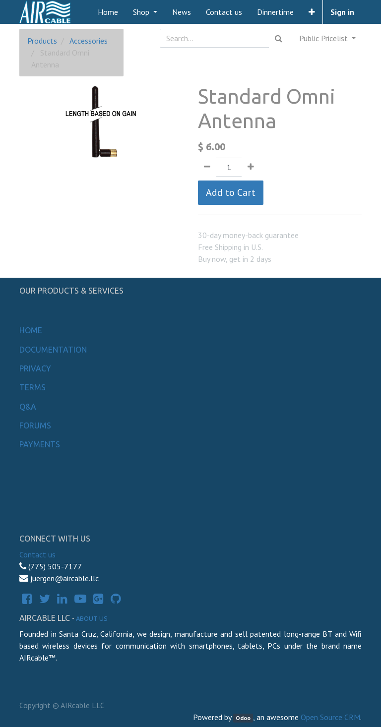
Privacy (35, 368)
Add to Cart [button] (230, 192)
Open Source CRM (330, 717)
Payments (39, 444)
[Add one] (251, 167)
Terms (32, 387)
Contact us (37, 554)
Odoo (243, 718)
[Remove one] (207, 167)
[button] (311, 12)
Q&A (27, 406)
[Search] (278, 38)
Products (42, 41)
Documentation (53, 349)
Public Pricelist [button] (324, 38)
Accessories (88, 41)
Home (30, 330)
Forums (35, 425)
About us (92, 618)
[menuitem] (108, 12)
